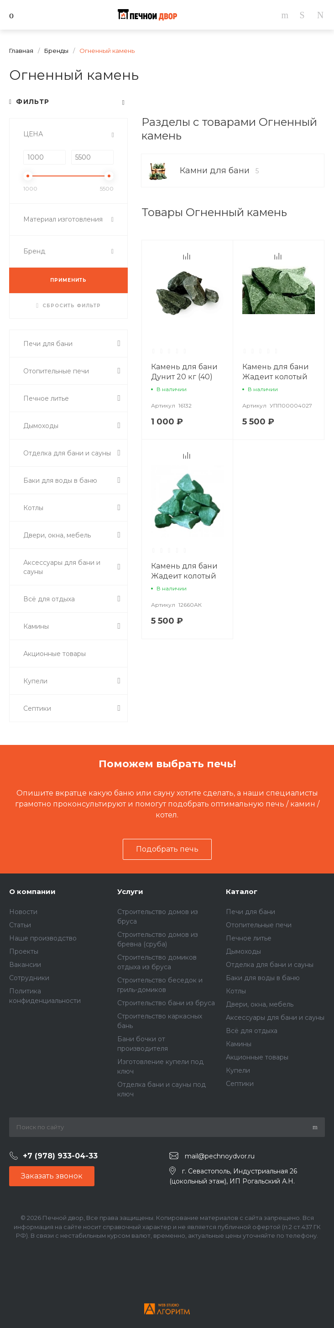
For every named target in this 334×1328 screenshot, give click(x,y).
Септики (240, 1084)
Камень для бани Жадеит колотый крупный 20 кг (275, 376)
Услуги (130, 891)
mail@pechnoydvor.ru (220, 1156)
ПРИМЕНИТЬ (68, 280)
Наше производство (43, 938)
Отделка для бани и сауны (269, 965)
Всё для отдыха (251, 1031)
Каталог (241, 891)
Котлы (236, 991)
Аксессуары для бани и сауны (275, 1017)
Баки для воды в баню (263, 978)
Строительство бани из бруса (166, 1003)
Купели (238, 1070)
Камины (238, 1044)
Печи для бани (250, 912)
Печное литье (248, 938)
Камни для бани (219, 170)
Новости (23, 912)
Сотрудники (29, 978)
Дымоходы (243, 951)
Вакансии (25, 965)
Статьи (20, 925)
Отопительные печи (259, 925)
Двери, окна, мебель (259, 1004)
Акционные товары (257, 1057)
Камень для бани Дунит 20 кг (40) (184, 371)
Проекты (23, 951)
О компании (32, 891)
